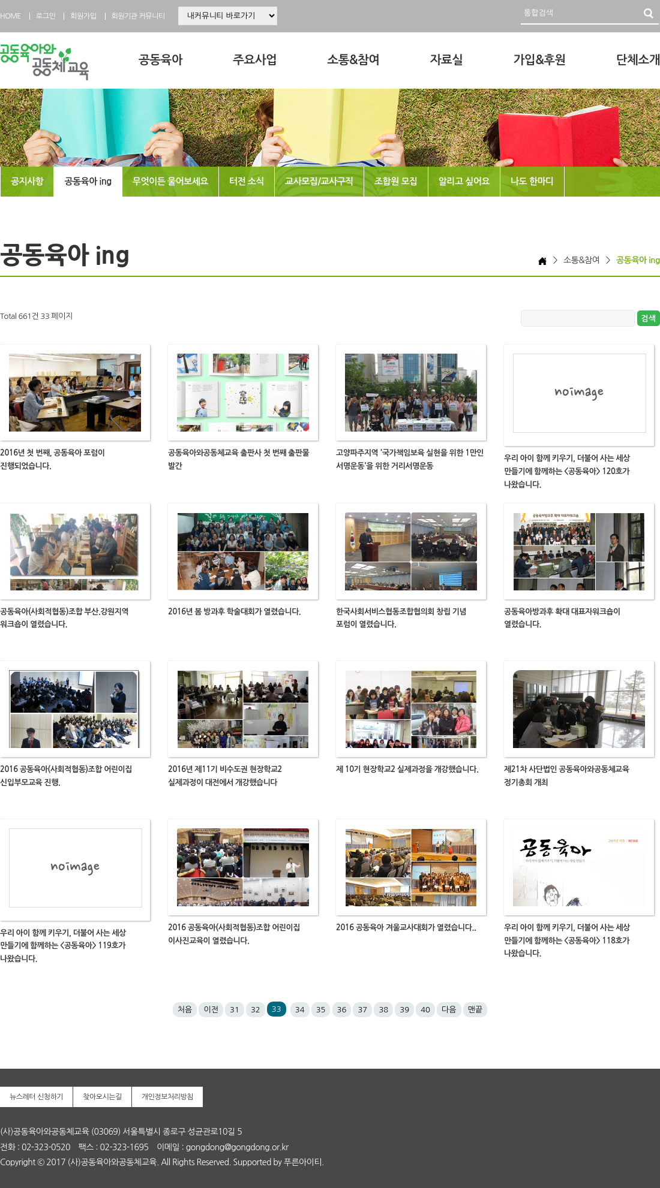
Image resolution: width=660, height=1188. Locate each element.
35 (321, 1010)
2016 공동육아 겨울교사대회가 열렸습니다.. (406, 927)
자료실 (446, 60)
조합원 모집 (396, 181)
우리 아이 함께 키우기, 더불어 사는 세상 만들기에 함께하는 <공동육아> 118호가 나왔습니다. (567, 941)
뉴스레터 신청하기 (36, 1096)
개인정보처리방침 (167, 1096)
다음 (449, 1010)
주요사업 (255, 60)
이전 (210, 1010)
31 (234, 1010)
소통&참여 (353, 60)
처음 (185, 1010)
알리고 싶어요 (464, 181)
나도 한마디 (532, 181)
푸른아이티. (304, 1162)
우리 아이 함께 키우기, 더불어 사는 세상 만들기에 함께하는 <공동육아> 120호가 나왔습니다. (567, 471)
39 (404, 1010)
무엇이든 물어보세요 (170, 181)
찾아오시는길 (102, 1096)
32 (255, 1010)
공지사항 (27, 181)
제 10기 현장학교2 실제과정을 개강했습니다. (407, 769)
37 (362, 1010)
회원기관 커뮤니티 (138, 16)
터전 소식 (246, 181)
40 (425, 1010)
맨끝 (475, 1010)
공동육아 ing (87, 181)
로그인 (45, 16)
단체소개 (638, 60)
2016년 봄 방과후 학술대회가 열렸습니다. (234, 612)
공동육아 (160, 60)
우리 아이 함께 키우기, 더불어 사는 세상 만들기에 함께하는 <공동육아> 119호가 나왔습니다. (63, 946)
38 (383, 1010)
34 (300, 1010)
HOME (10, 16)
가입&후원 (540, 60)
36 (342, 1010)
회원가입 (83, 16)
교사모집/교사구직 (319, 181)
